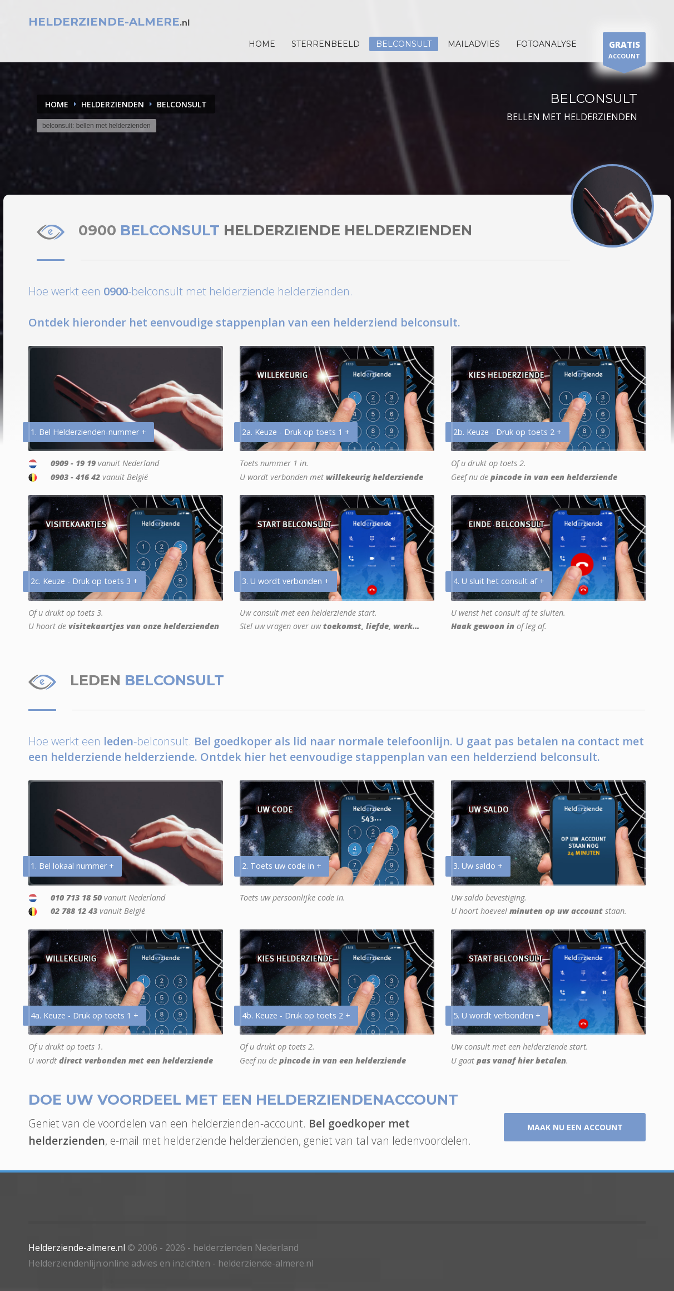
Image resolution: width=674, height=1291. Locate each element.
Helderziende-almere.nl (76, 1247)
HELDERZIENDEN (112, 104)
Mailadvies (474, 44)
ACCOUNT (624, 51)
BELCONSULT (182, 104)
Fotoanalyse (546, 44)
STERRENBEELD (325, 44)
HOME (262, 44)
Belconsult (404, 44)
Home (56, 104)
